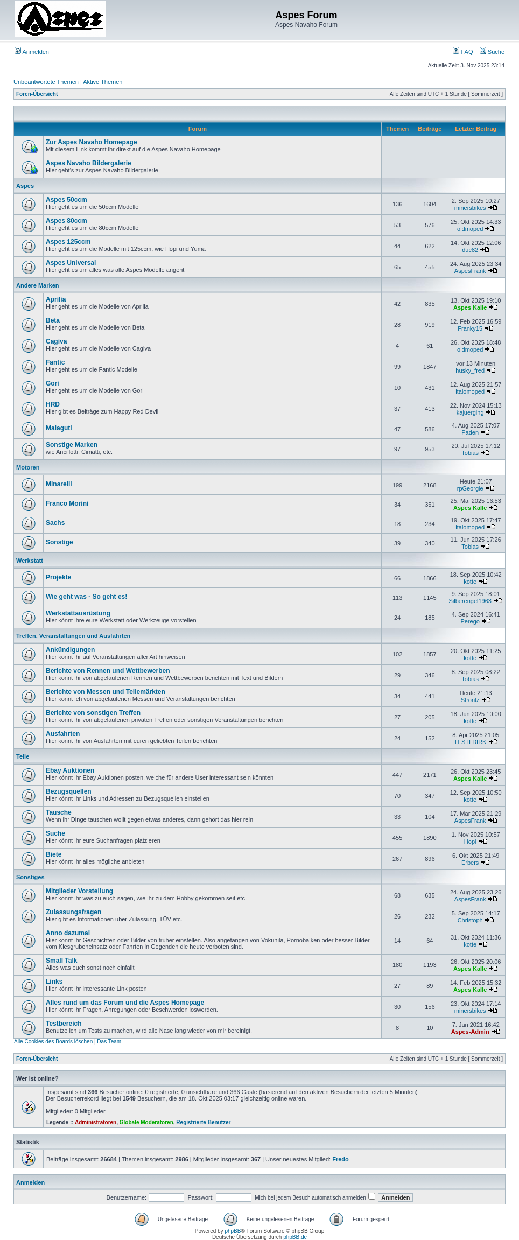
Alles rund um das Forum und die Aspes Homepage (125, 1002)
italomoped (470, 391)
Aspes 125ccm (68, 242)
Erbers (470, 862)
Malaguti (59, 428)
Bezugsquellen (69, 791)
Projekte (58, 577)
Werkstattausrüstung (78, 613)
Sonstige (59, 542)
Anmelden (32, 51)
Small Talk (61, 960)
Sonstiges (30, 877)
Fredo (340, 1159)
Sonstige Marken (71, 445)
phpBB (233, 1231)
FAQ (463, 51)
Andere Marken (37, 285)
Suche (492, 51)
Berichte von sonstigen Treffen (93, 713)
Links (54, 981)
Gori (52, 383)
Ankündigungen (70, 650)
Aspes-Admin (470, 1031)
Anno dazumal (68, 933)
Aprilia (56, 299)
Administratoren (95, 1122)
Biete (53, 854)
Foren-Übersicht (37, 94)
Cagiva (56, 341)
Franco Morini (67, 503)
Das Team (109, 1042)
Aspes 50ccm (66, 200)
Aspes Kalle (470, 307)
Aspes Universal (71, 263)
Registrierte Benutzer (203, 1122)
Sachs (55, 523)
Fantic (55, 362)
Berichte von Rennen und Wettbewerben (108, 671)
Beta (53, 320)
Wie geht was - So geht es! (86, 596)
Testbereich (63, 1023)
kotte (470, 581)
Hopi (470, 841)
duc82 (470, 250)
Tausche (59, 812)
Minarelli (59, 484)
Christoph (470, 920)
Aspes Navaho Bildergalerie (88, 163)
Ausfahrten (63, 734)
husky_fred (470, 370)
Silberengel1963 (470, 601)
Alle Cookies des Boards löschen (53, 1042)
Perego (469, 621)
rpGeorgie (470, 488)
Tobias (470, 453)
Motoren (27, 467)
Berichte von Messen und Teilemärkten (105, 692)
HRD (53, 404)
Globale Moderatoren (146, 1122)
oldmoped (470, 229)
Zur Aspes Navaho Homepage (91, 142)
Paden (470, 432)
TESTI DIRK (470, 742)
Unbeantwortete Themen (46, 82)
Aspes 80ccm (66, 221)
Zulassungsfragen (73, 912)
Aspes (25, 186)
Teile (22, 756)
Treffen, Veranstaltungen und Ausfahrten (73, 636)
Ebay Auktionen (70, 770)
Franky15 (470, 328)
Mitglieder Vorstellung (79, 891)
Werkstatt (29, 560)
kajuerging (470, 412)
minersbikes (470, 208)
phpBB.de (295, 1237)
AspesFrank (470, 271)
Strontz (470, 700)
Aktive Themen (102, 82)
